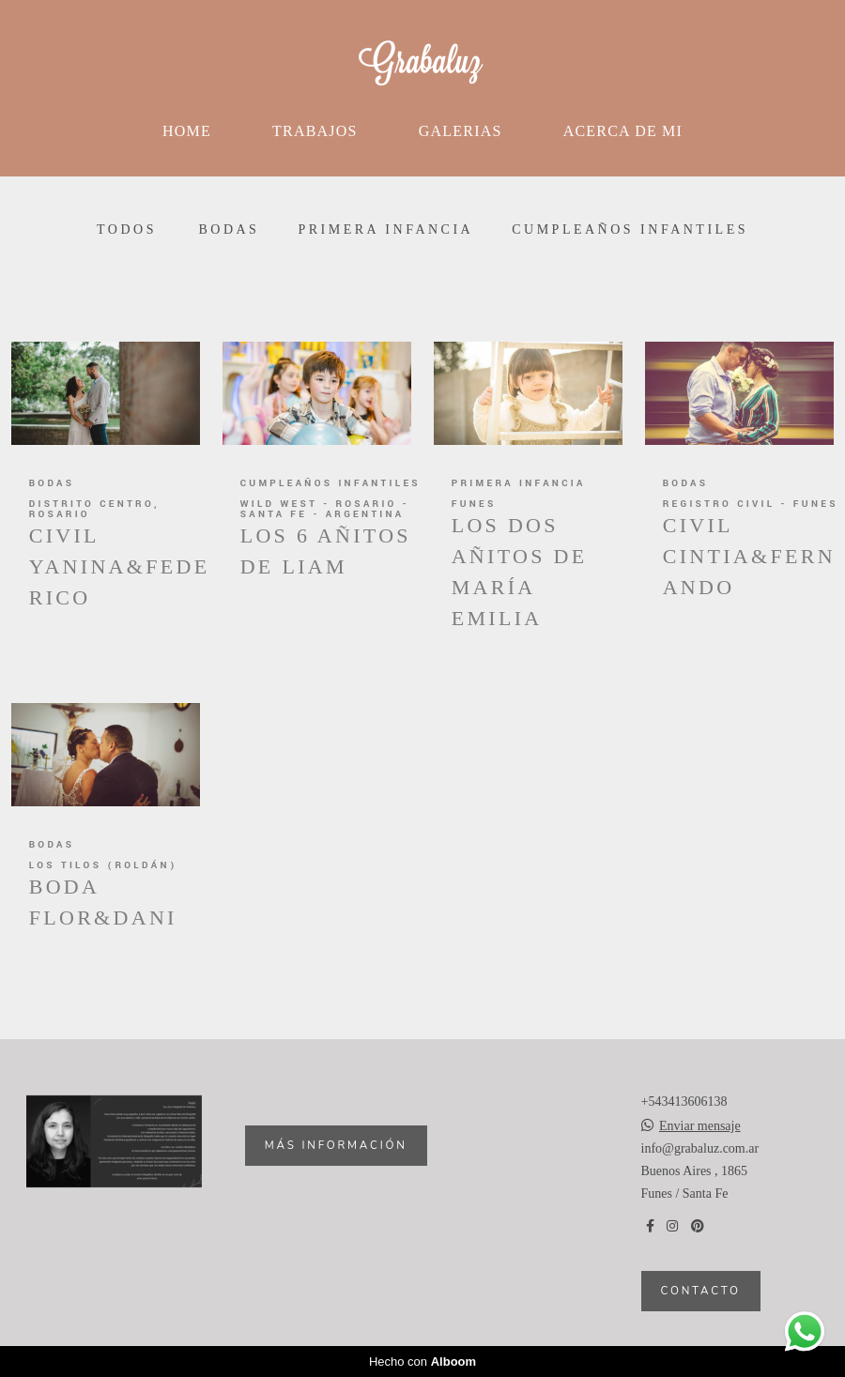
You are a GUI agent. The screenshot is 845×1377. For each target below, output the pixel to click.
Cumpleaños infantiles (630, 230)
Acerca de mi (623, 131)
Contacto (701, 1290)
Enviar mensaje (700, 1126)
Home (186, 131)
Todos (127, 230)
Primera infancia (385, 230)
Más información (336, 1145)
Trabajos (315, 131)
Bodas (228, 230)
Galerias (460, 131)
